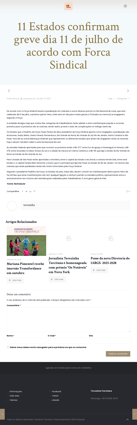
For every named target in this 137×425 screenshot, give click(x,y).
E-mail (52, 335)
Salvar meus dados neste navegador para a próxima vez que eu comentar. (48, 347)
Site (91, 335)
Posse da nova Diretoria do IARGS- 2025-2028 (110, 260)
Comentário (14, 305)
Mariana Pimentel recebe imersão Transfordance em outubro (25, 268)
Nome (10, 335)
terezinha (27, 98)
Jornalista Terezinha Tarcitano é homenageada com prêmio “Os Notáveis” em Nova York (68, 265)
